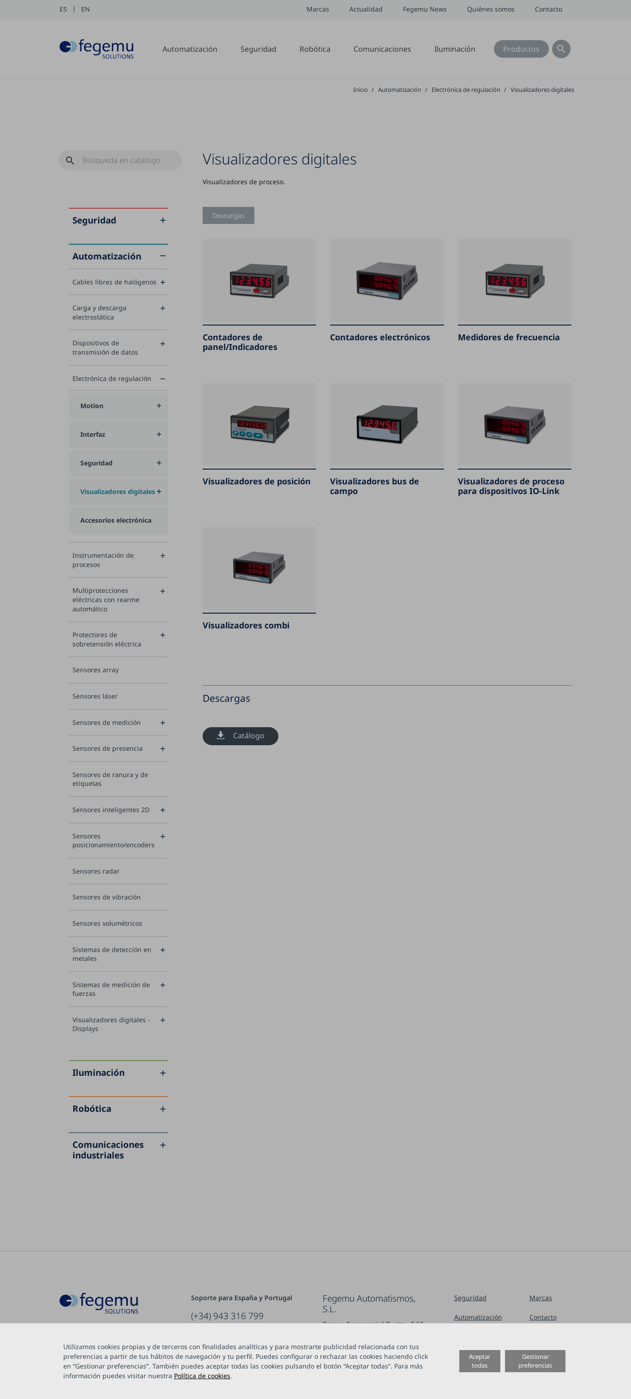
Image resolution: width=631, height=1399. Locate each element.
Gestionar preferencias (535, 1360)
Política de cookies (202, 1375)
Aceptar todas (479, 1360)
